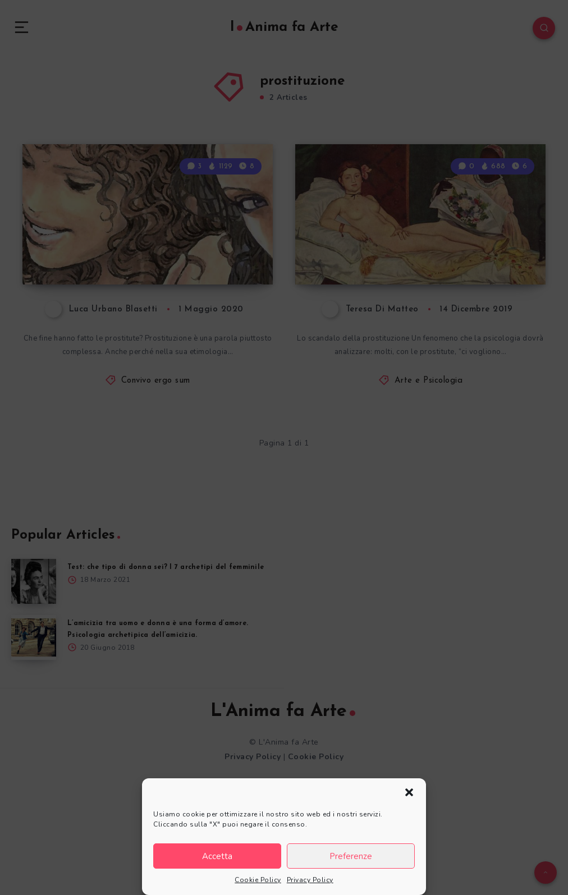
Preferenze (350, 856)
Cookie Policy (258, 879)
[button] (409, 792)
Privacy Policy (310, 879)
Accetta (217, 856)
